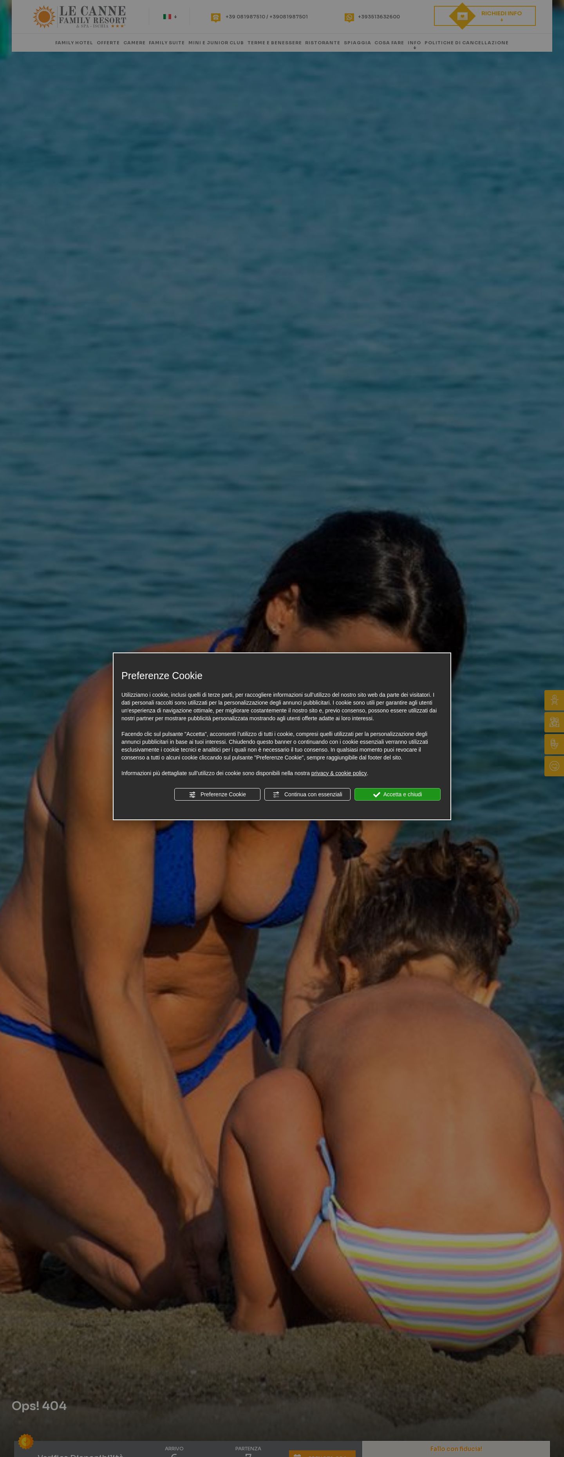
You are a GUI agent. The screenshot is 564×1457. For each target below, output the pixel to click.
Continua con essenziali (307, 794)
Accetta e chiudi (397, 794)
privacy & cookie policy (339, 773)
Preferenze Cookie (217, 794)
